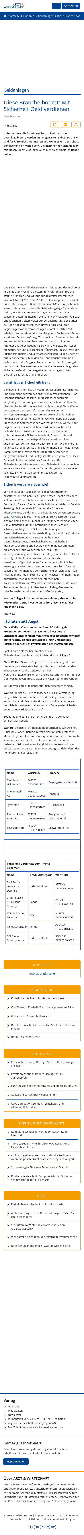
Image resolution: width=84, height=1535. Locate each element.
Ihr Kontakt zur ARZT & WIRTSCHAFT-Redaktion (36, 1419)
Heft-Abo (33, 1519)
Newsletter (14, 1415)
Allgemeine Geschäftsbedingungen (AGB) (33, 1423)
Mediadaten (15, 1410)
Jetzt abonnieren (40, 974)
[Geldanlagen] (46, 16)
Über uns (13, 1406)
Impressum (42, 1515)
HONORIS (15, 516)
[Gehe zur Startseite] (12, 16)
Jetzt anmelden (16, 1461)
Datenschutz (17, 1519)
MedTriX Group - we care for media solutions (35, 1427)
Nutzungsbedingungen (66, 1515)
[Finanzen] (28, 16)
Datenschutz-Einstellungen (58, 1519)
